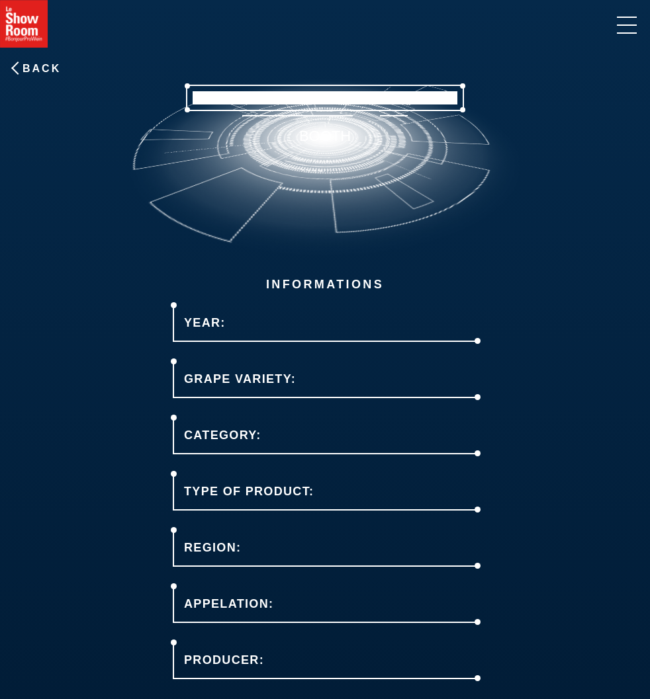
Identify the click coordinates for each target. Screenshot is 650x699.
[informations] (627, 25)
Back (42, 68)
